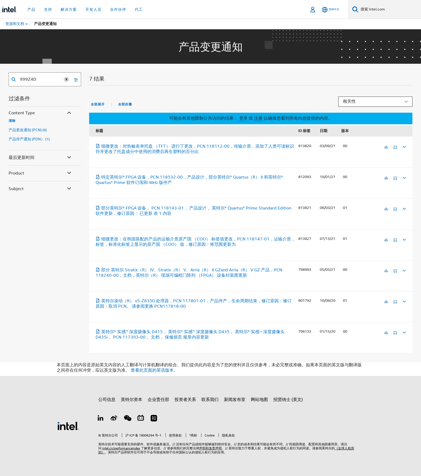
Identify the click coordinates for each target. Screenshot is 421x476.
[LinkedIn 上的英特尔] (100, 419)
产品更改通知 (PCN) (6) (28, 129)
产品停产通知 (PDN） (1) (29, 139)
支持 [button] (48, 9)
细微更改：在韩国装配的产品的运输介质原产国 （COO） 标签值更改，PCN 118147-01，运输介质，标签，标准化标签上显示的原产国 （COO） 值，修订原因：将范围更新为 (195, 241)
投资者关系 (185, 399)
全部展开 (98, 104)
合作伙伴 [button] (118, 9)
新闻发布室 (234, 399)
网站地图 (259, 399)
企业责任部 (158, 399)
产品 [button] (31, 9)
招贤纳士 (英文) (288, 399)
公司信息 (106, 399)
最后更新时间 (40, 158)
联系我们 (210, 399)
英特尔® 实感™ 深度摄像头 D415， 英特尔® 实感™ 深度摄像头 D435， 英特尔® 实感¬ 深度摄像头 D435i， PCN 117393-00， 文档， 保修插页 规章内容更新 (190, 334)
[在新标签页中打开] (386, 147)
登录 (243, 118)
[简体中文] (331, 9)
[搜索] (355, 9)
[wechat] (127, 419)
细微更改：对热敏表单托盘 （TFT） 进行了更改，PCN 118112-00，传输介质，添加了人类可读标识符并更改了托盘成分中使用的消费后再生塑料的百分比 (195, 149)
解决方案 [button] (69, 9)
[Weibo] (114, 419)
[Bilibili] (140, 419)
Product (40, 173)
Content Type (40, 113)
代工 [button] (139, 9)
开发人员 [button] (93, 9)
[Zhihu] (153, 419)
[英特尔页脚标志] (68, 425)
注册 (259, 118)
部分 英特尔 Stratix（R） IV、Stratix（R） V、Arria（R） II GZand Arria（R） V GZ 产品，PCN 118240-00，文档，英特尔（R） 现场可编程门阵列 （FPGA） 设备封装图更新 (189, 272)
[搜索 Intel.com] (389, 9)
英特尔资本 (131, 399)
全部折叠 (125, 104)
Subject (40, 189)
